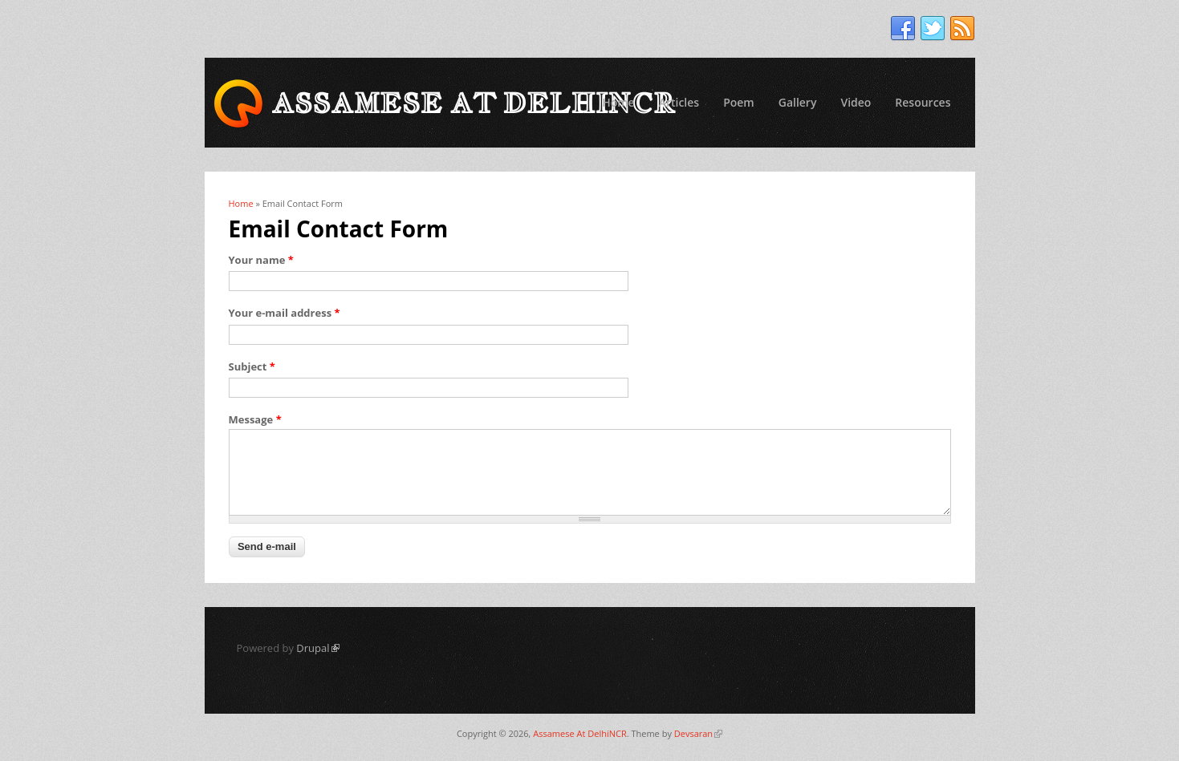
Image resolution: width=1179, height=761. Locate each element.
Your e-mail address (284, 313)
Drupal (317, 648)
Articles (679, 102)
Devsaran (698, 733)
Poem (738, 102)
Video (855, 102)
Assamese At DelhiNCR (579, 733)
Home (618, 102)
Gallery (798, 102)
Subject (252, 366)
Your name (261, 260)
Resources (922, 102)
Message (255, 419)
